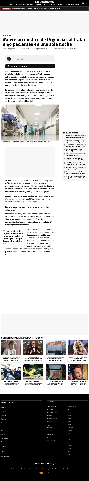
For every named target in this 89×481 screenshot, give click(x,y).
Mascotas (70, 427)
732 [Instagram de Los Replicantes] (55, 463)
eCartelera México (52, 418)
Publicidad (31, 469)
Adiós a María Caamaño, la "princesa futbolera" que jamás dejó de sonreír (11, 358)
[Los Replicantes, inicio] (44, 2)
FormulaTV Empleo (52, 412)
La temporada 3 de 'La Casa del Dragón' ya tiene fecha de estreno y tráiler (31, 9)
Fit (68, 436)
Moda (69, 412)
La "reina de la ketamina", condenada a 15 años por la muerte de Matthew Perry (78, 383)
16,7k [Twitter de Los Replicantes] (44, 463)
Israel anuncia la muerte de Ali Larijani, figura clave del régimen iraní (76, 177)
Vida (77, 5)
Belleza (69, 415)
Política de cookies (60, 469)
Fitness (69, 448)
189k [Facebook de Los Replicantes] (38, 463)
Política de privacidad (48, 469)
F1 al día (49, 430)
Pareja (69, 418)
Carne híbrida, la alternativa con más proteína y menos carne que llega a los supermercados (76, 145)
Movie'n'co (49, 421)
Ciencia (39, 5)
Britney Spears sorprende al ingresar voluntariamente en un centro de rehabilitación (78, 358)
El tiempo (4, 446)
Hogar (69, 439)
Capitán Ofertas (51, 440)
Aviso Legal (24, 469)
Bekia (69, 409)
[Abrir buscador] (83, 3)
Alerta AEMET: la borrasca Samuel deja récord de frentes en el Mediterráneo (76, 150)
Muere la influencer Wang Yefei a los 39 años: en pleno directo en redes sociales (76, 168)
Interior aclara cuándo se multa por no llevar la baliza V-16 (75, 154)
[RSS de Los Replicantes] (33, 463)
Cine (44, 5)
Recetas (69, 430)
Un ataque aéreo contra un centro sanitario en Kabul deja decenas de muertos (75, 159)
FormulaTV (50, 409)
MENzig (69, 445)
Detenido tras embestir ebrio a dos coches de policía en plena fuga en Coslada (75, 172)
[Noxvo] (41, 473)
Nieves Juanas (18, 58)
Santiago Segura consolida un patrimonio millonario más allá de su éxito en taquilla (33, 358)
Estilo (68, 451)
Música (53, 5)
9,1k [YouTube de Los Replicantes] (50, 463)
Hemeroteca (5, 456)
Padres (69, 421)
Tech (68, 454)
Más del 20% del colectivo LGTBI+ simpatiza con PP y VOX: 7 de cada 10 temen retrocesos (76, 163)
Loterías (3, 451)
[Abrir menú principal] (2, 3)
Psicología (70, 433)
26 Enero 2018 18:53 (18, 60)
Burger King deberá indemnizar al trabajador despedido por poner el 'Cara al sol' (76, 136)
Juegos (60, 5)
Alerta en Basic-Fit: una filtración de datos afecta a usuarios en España (56, 358)
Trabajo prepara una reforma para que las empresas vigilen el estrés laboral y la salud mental (56, 383)
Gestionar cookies (72, 469)
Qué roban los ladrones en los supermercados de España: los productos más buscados (75, 141)
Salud (69, 424)
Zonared (49, 437)
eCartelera (49, 415)
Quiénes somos (15, 469)
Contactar (38, 469)
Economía (30, 5)
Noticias (13, 5)
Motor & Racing (51, 428)
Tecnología (69, 5)
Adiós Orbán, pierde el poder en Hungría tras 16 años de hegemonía (11, 383)
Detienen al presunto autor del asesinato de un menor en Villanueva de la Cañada (33, 383)
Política (21, 5)
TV (48, 5)
